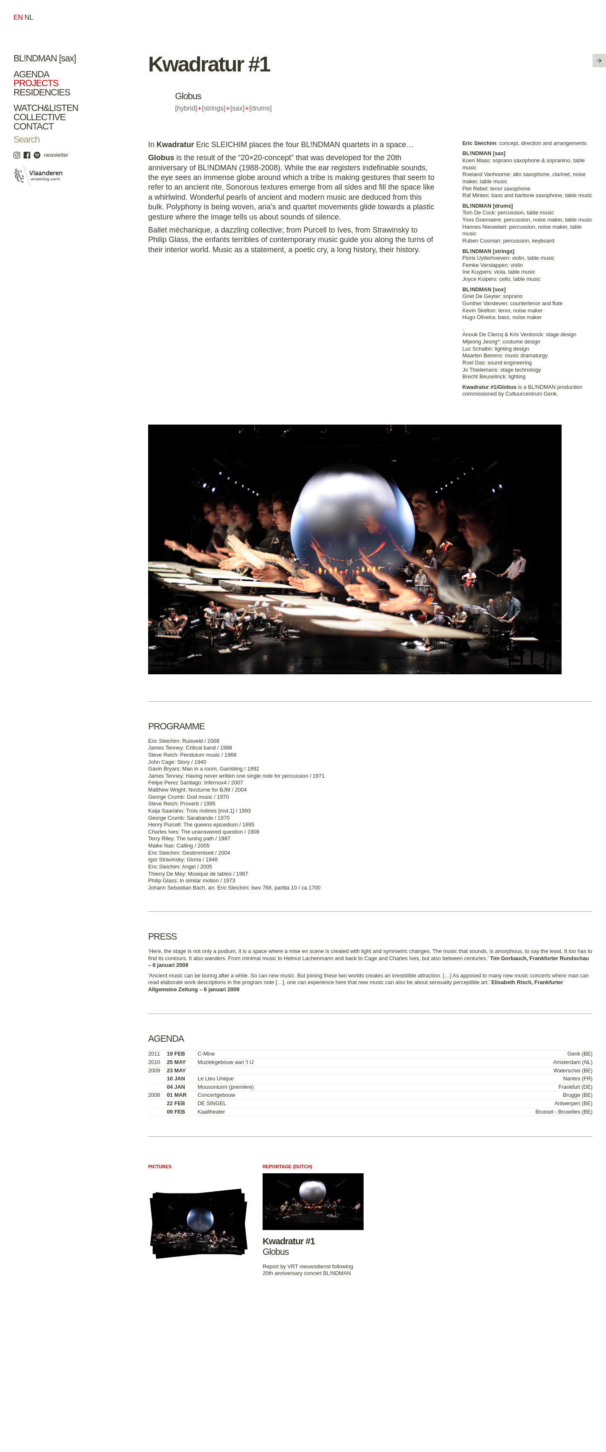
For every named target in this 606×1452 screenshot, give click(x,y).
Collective (39, 117)
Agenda (31, 74)
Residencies (41, 92)
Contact (33, 126)
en (18, 17)
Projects (35, 83)
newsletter (56, 155)
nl (28, 17)
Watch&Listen (45, 108)
